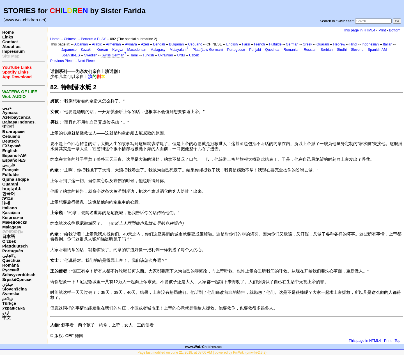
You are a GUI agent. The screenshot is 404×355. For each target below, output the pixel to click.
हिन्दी (6, 203)
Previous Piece (62, 61)
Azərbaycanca (16, 117)
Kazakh (87, 50)
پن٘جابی (8, 255)
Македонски (14, 222)
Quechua (11, 260)
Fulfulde (10, 174)
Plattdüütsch (15, 246)
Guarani (10, 184)
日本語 (8, 236)
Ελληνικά (11, 145)
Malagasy (11, 227)
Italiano (9, 207)
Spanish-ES (70, 55)
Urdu (181, 55)
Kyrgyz (117, 50)
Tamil (134, 55)
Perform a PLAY (93, 39)
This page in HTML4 (359, 30)
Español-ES (14, 160)
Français (11, 169)
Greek (307, 44)
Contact (10, 41)
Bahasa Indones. (19, 122)
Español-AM (14, 155)
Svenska (10, 293)
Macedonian (136, 50)
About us (11, 46)
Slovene (357, 50)
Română (10, 265)
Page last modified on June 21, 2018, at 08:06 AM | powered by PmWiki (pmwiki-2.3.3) (202, 352)
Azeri (145, 44)
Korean (102, 50)
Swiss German (113, 55)
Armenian (113, 44)
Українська (13, 308)
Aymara (9, 112)
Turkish (148, 55)
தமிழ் (7, 298)
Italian (387, 44)
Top (397, 340)
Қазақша (11, 212)
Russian (310, 50)
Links (7, 37)
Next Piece (86, 61)
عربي (7, 107)
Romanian (292, 50)
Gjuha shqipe (15, 179)
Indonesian (370, 44)
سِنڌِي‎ (7, 284)
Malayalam (178, 50)
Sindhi (342, 50)
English (9, 150)
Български (13, 131)
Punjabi (255, 50)
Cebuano (11, 136)
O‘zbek (9, 241)
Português (12, 250)
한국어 (8, 193)
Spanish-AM (377, 50)
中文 (6, 317)
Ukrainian (165, 55)
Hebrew (339, 44)
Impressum (13, 51)
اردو (5, 312)
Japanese (69, 50)
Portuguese (236, 50)
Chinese (70, 39)
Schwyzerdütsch (18, 274)
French (259, 44)
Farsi (246, 44)
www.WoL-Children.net (203, 347)
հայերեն (12, 188)
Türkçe (9, 303)
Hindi (353, 44)
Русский (10, 269)
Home (8, 32)
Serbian (327, 50)
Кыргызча (12, 217)
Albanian (81, 44)
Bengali (159, 44)
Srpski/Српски (16, 279)
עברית (7, 198)
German (292, 44)
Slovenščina (14, 289)
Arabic (97, 44)
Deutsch (10, 141)
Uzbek (194, 55)
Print (382, 30)
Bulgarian (176, 44)
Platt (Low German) (207, 50)
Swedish (90, 55)
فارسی (8, 164)
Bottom (394, 30)
